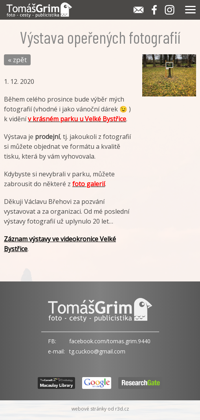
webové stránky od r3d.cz (100, 408)
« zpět (17, 59)
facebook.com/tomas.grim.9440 (109, 341)
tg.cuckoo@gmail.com (97, 351)
